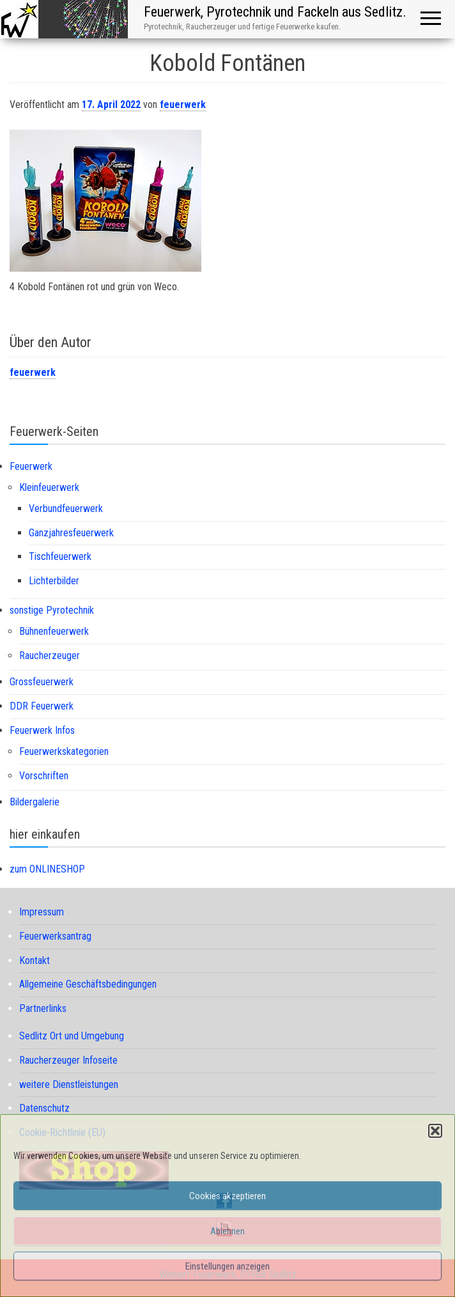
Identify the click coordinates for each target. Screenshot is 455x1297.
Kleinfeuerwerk (49, 487)
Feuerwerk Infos (42, 730)
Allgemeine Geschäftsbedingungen (88, 984)
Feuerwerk (31, 466)
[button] (435, 1130)
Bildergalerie (34, 802)
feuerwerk (183, 104)
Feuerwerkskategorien (64, 751)
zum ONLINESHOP (47, 869)
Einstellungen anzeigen (227, 1266)
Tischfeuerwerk (60, 556)
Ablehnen (227, 1231)
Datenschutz (44, 1108)
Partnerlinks (42, 1008)
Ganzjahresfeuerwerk (71, 533)
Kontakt (34, 960)
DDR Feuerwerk (41, 706)
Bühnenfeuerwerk (54, 631)
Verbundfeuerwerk (66, 508)
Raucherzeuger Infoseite (68, 1060)
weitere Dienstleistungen (68, 1084)
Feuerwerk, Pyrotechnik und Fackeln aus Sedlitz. (275, 12)
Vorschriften (43, 776)
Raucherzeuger (49, 655)
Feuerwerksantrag (55, 936)
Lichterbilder (54, 581)
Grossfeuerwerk (41, 682)
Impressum (41, 912)
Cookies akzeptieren (227, 1196)
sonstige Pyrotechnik (52, 610)
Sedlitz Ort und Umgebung (71, 1036)
